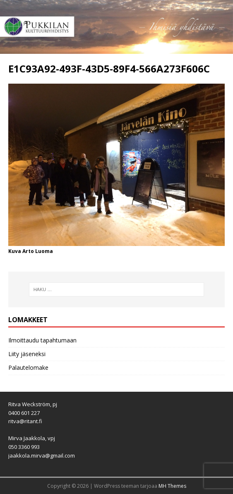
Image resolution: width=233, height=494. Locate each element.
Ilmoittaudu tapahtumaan (42, 340)
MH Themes (172, 485)
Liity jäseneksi (27, 354)
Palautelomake (28, 367)
